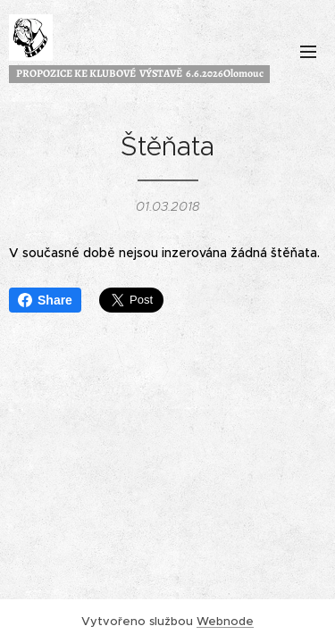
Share (45, 300)
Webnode (225, 621)
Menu (308, 52)
